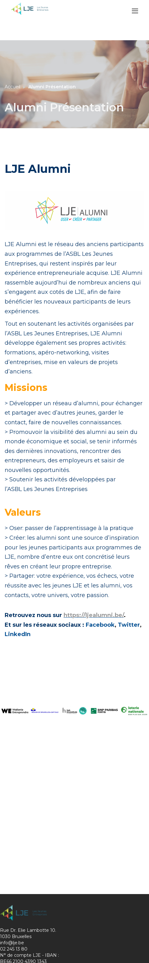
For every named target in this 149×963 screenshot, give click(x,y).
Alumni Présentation (52, 87)
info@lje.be (12, 943)
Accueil (12, 87)
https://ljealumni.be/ (94, 615)
